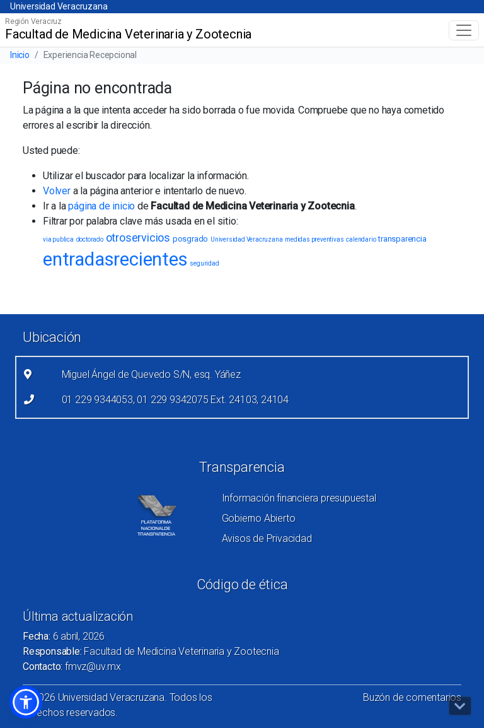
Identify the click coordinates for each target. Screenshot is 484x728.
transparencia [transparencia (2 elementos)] (402, 239)
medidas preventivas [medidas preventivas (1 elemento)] (314, 239)
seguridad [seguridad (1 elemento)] (204, 263)
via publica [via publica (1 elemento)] (58, 239)
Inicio (20, 55)
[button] (26, 702)
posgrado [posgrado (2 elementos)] (190, 239)
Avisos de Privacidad (267, 538)
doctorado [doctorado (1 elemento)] (89, 239)
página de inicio (101, 206)
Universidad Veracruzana (58, 6)
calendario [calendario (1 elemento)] (361, 239)
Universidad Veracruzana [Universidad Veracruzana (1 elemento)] (246, 239)
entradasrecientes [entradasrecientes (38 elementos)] (115, 259)
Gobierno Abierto (259, 518)
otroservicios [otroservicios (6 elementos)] (138, 237)
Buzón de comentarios (412, 697)
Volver (57, 191)
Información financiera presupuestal (299, 498)
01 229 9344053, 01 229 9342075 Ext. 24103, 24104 (175, 400)
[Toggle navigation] (464, 30)
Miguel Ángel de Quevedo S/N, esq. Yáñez (151, 374)
